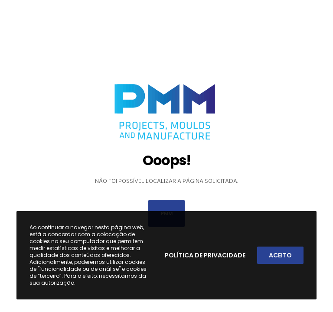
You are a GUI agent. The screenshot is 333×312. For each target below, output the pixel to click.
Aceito (280, 255)
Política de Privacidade (205, 255)
